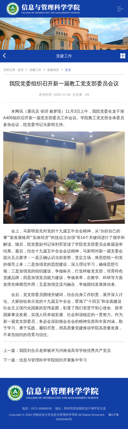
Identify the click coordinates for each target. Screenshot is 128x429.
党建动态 (53, 70)
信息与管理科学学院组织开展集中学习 (53, 360)
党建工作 (35, 70)
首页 (21, 70)
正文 (68, 70)
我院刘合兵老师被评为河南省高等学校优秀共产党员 (65, 350)
